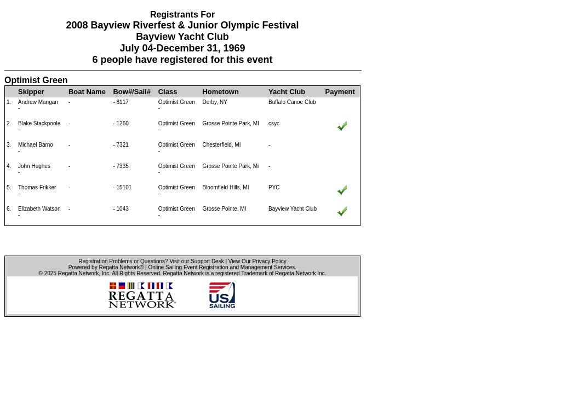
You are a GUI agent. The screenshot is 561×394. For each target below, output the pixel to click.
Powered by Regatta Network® (106, 267)
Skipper (31, 92)
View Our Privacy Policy (257, 261)
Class (168, 92)
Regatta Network (78, 273)
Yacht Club (286, 92)
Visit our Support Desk (196, 261)
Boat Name (87, 92)
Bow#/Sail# (132, 92)
